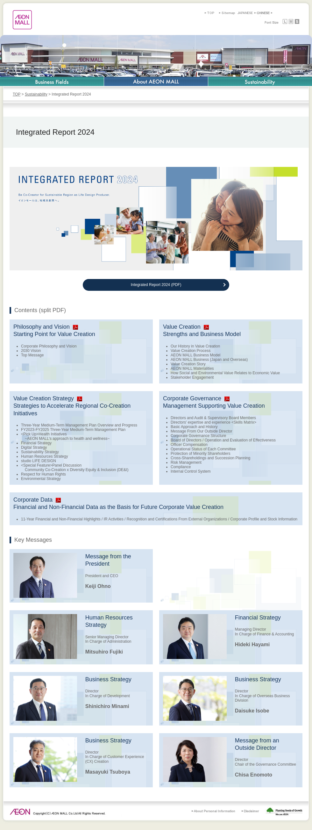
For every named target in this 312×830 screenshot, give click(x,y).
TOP (16, 94)
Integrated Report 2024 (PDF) (156, 285)
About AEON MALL (156, 81)
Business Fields (52, 81)
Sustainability (260, 81)
